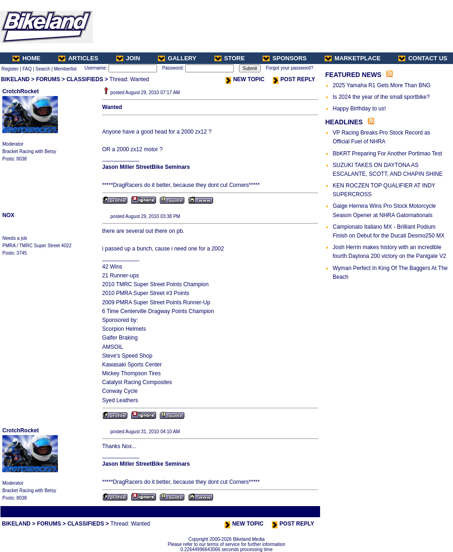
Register (10, 68)
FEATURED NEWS (353, 74)
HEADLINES (344, 122)
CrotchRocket (20, 91)
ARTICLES (78, 58)
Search (43, 68)
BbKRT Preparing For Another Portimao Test (387, 153)
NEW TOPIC (245, 79)
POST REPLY (294, 79)
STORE (229, 58)
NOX (8, 215)
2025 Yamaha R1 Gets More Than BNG (381, 85)
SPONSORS (285, 58)
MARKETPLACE (353, 58)
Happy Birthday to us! (359, 108)
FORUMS (48, 79)
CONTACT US (422, 58)
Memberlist (65, 68)
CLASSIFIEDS (84, 79)
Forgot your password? (289, 68)
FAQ (26, 68)
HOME (26, 58)
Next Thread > (303, 511)
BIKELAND (15, 79)
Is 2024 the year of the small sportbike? (381, 97)
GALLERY (177, 58)
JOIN (128, 58)
